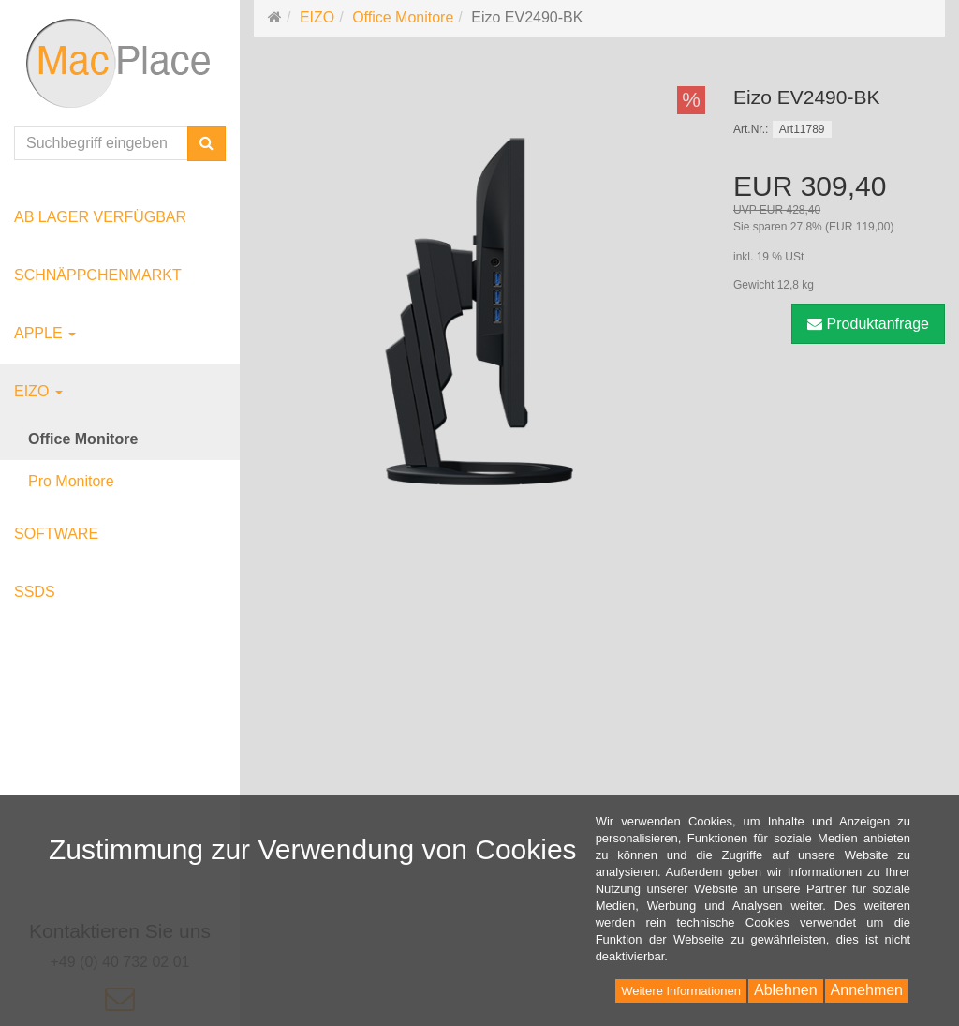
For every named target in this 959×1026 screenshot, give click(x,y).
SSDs (34, 592)
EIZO (38, 391)
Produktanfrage (868, 324)
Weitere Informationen (681, 991)
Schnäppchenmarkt (98, 275)
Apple (45, 333)
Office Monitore (83, 439)
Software (56, 534)
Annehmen (867, 990)
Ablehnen (786, 990)
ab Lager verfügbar (100, 217)
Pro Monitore (71, 481)
